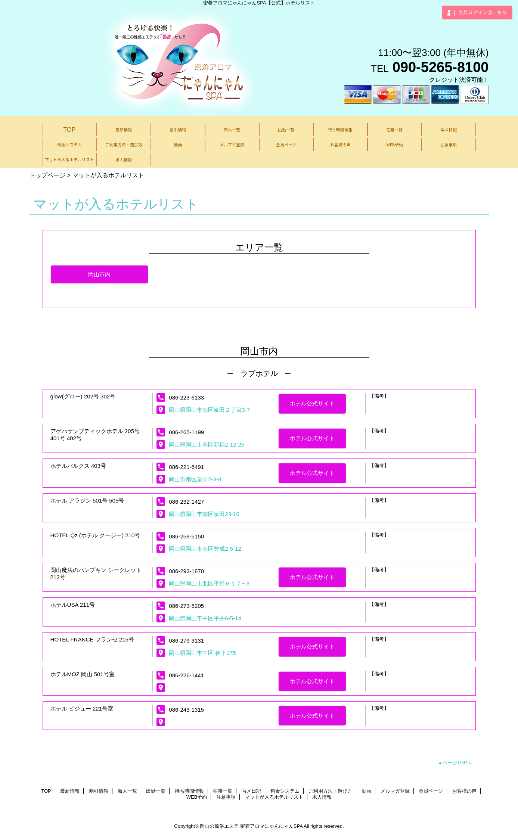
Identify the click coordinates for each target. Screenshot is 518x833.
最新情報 (70, 791)
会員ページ (431, 791)
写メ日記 (251, 791)
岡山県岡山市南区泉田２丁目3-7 (209, 410)
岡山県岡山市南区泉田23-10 (204, 514)
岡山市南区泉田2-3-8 (195, 479)
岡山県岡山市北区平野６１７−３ (210, 583)
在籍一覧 (222, 791)
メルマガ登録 (395, 791)
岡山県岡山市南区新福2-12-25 (206, 444)
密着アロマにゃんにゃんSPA (271, 826)
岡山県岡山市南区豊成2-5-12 (205, 549)
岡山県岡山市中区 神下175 (202, 653)
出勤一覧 (155, 791)
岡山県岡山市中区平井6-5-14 (205, 618)
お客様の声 (464, 791)
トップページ (47, 175)
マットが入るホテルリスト (274, 797)
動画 (366, 791)
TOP (69, 129)
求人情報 (322, 797)
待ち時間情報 (189, 791)
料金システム (285, 791)
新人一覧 (127, 791)
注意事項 (226, 797)
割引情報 (98, 791)
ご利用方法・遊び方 (330, 791)
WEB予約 (196, 797)
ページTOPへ (457, 762)
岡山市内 (99, 274)
